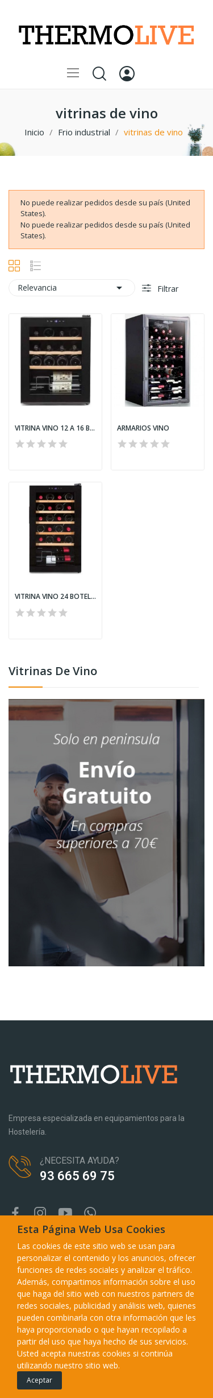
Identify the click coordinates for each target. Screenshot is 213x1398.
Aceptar (39, 1380)
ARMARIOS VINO (143, 428)
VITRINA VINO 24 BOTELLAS (55, 596)
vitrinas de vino (53, 672)
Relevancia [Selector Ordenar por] (72, 288)
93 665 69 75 (77, 1176)
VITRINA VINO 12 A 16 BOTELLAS (55, 428)
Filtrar (166, 288)
